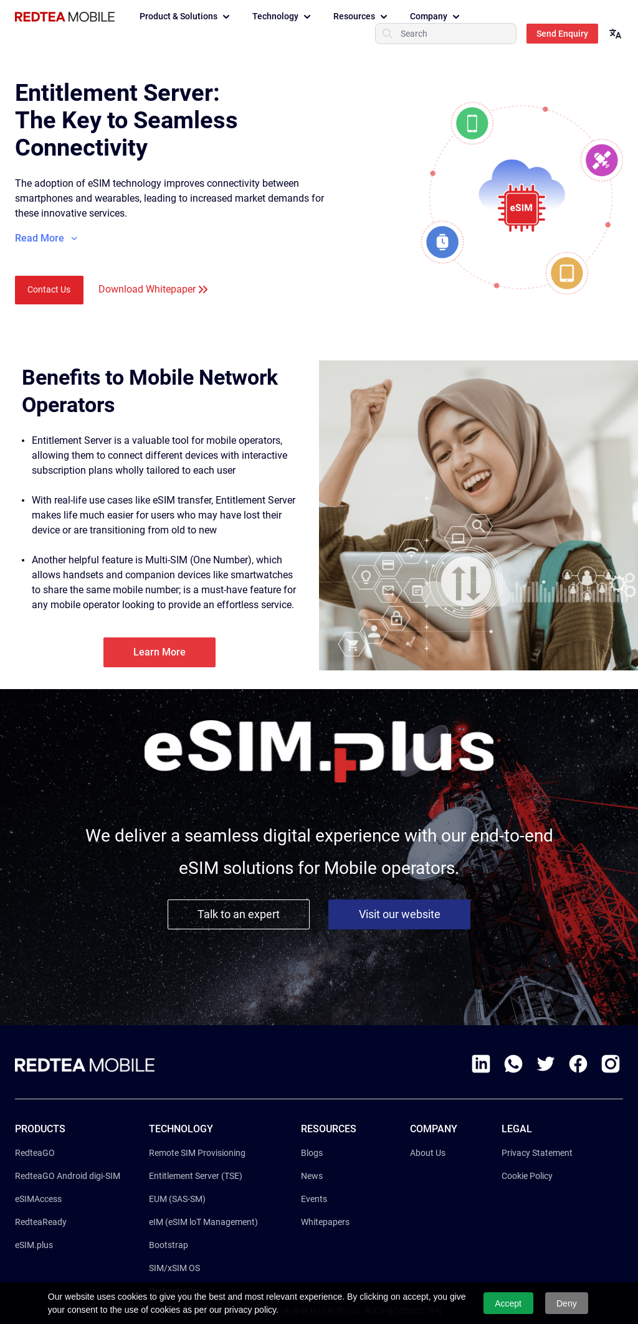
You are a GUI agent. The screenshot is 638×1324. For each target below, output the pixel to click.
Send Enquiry (562, 34)
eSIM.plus (34, 1245)
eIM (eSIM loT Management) (203, 1222)
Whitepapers (325, 1222)
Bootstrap (168, 1245)
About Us (427, 1153)
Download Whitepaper (147, 289)
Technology (282, 17)
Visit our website (399, 914)
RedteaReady (41, 1222)
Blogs (312, 1153)
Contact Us (48, 289)
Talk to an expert (239, 914)
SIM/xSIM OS (174, 1268)
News (312, 1176)
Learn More (159, 652)
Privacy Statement (537, 1153)
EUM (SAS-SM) (177, 1199)
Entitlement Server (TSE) (195, 1176)
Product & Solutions (186, 17)
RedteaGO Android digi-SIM (67, 1176)
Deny (566, 1303)
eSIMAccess (38, 1199)
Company (436, 17)
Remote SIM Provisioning (197, 1153)
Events (314, 1199)
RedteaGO (35, 1153)
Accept (508, 1303)
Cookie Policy (527, 1176)
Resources (361, 17)
